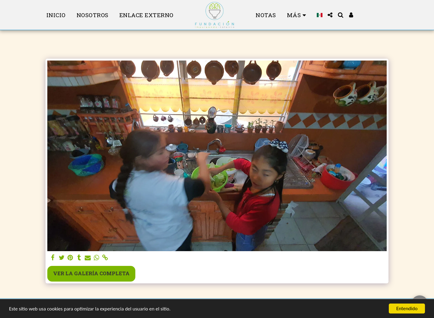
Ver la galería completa (91, 273)
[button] (330, 15)
